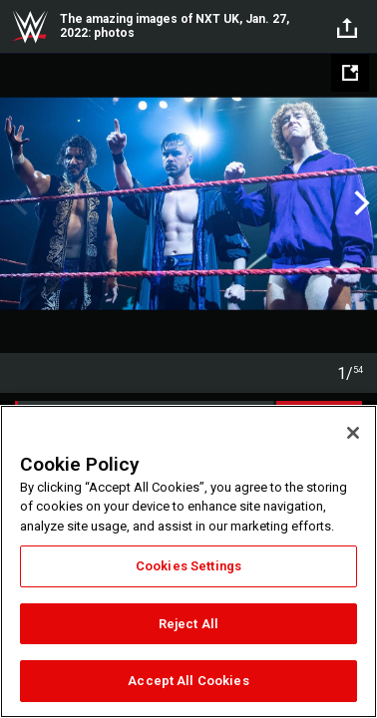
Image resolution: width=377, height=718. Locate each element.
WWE (30, 27)
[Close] (353, 433)
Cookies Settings (188, 565)
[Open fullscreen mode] (350, 73)
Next (359, 203)
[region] (188, 561)
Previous (17, 203)
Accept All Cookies (188, 680)
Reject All (188, 623)
